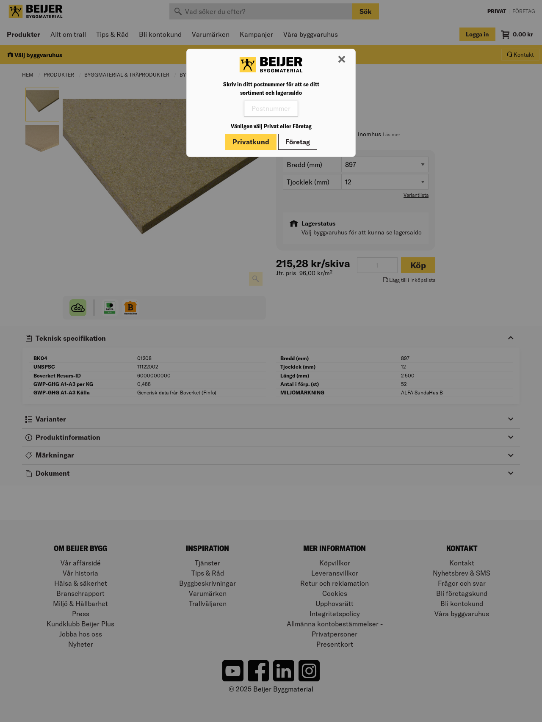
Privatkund (250, 142)
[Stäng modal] (341, 59)
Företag (297, 142)
